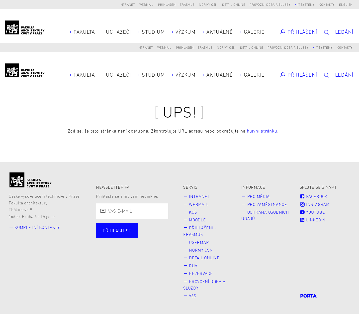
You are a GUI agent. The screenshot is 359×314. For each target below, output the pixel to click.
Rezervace (201, 273)
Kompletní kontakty (37, 227)
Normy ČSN (208, 4)
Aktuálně (219, 31)
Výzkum (185, 31)
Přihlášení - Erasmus (176, 4)
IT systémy (306, 4)
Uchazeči (118, 31)
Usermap (199, 242)
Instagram (315, 204)
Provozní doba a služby (270, 4)
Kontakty (327, 4)
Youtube (312, 212)
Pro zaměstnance (267, 204)
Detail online (233, 4)
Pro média (258, 196)
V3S (192, 295)
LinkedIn (313, 219)
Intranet (127, 4)
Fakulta (84, 31)
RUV (193, 265)
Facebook (313, 196)
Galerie (254, 31)
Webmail (146, 4)
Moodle (197, 219)
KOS (193, 212)
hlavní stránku (262, 131)
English (346, 4)
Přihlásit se (117, 230)
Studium (153, 31)
